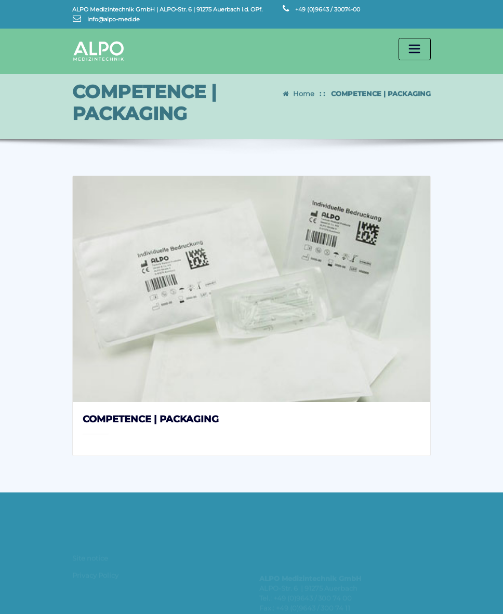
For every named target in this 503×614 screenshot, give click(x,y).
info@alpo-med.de (113, 19)
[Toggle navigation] (415, 49)
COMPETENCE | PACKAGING (381, 89)
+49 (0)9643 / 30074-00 (327, 9)
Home (303, 89)
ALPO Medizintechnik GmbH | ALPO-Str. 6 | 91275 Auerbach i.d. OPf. (167, 9)
